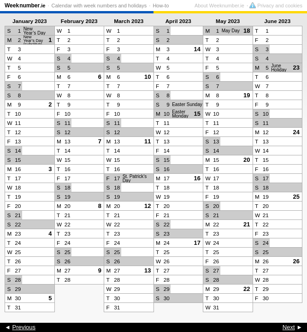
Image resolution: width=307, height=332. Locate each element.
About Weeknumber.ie (219, 5)
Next (289, 327)
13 (147, 270)
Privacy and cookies (275, 5)
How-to (161, 5)
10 (147, 76)
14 (197, 49)
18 (246, 30)
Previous (23, 327)
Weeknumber (25, 5)
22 (246, 288)
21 (246, 224)
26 (296, 261)
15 (197, 113)
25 (296, 196)
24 (296, 132)
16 (197, 178)
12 (147, 205)
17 (197, 242)
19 (246, 95)
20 (246, 159)
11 (147, 141)
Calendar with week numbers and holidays (99, 5)
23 (296, 67)
